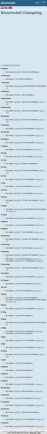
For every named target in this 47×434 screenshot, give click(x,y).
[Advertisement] (23, 39)
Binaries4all (8, 2)
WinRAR (17, 72)
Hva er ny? (40, 128)
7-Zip (16, 79)
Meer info (33, 433)
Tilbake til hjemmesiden (11, 65)
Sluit (38, 433)
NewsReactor (19, 86)
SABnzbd (17, 128)
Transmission (19, 298)
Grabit (16, 163)
